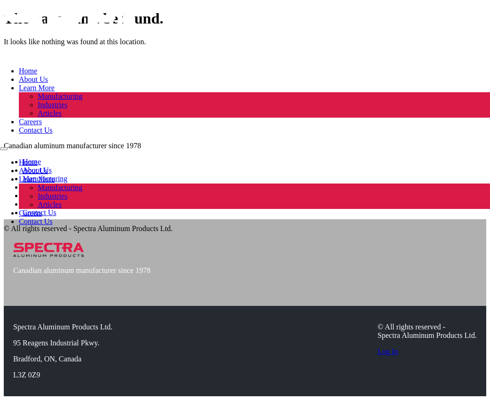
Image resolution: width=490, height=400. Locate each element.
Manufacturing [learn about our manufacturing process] (60, 96)
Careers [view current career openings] (30, 122)
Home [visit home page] (28, 71)
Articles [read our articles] (50, 113)
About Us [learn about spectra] (33, 79)
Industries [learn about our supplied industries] (52, 105)
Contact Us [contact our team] (36, 130)
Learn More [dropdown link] (37, 88)
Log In (387, 351)
